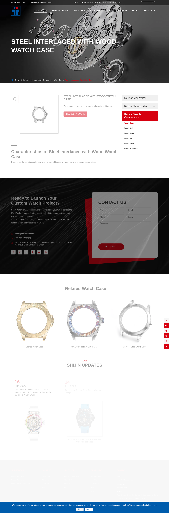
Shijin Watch (41, 11)
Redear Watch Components (42, 80)
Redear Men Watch (135, 97)
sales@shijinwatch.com (42, 3)
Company (95, 11)
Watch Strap (129, 133)
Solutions (79, 11)
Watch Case (58, 80)
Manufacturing (60, 11)
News (135, 11)
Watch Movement (131, 148)
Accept (89, 509)
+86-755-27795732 (20, 3)
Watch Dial (128, 128)
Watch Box (128, 138)
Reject (79, 509)
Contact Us (149, 11)
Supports (122, 11)
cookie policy (141, 505)
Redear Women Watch (137, 106)
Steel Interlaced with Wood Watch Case (78, 80)
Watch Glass (129, 143)
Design (108, 11)
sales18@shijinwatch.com (112, 2)
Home (17, 80)
